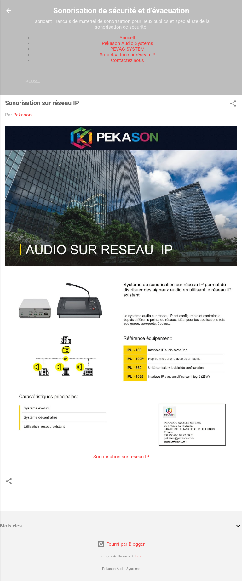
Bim (138, 556)
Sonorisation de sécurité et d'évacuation (121, 10)
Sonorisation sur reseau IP (121, 457)
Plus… (32, 81)
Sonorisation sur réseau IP (127, 55)
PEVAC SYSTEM (127, 49)
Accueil (127, 38)
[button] (233, 105)
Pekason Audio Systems (127, 43)
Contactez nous (127, 60)
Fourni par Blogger (121, 544)
